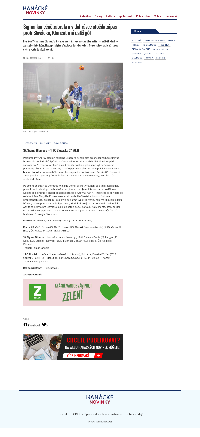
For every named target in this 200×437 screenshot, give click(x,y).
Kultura (110, 24)
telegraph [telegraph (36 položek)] (159, 62)
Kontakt (64, 422)
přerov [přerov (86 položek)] (135, 53)
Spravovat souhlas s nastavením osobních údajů (114, 422)
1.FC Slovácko (30, 151)
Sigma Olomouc (61, 151)
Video (157, 24)
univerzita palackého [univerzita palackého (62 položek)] (154, 49)
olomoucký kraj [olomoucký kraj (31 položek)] (160, 57)
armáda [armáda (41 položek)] (171, 49)
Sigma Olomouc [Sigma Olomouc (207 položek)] (141, 57)
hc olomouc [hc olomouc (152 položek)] (149, 53)
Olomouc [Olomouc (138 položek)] (137, 66)
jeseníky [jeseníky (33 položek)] (148, 62)
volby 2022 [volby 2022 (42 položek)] (137, 70)
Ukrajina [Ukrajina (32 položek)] (149, 66)
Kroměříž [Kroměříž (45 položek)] (160, 66)
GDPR (76, 422)
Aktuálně (85, 24)
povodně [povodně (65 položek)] (136, 49)
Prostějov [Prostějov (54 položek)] (164, 53)
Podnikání (171, 24)
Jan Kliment (45, 151)
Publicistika (143, 24)
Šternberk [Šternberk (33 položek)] (136, 62)
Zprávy (98, 24)
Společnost (125, 24)
